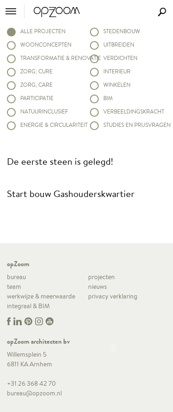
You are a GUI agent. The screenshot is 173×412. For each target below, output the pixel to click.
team (14, 286)
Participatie (37, 98)
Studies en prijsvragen (134, 124)
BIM (108, 98)
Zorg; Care (36, 84)
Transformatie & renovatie (51, 57)
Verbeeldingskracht (133, 111)
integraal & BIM (28, 306)
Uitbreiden (118, 44)
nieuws (97, 286)
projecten (101, 277)
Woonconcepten (46, 44)
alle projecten (43, 31)
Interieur (117, 71)
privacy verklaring (112, 296)
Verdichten (120, 57)
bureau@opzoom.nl (34, 393)
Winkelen (117, 84)
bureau (16, 277)
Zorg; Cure (36, 71)
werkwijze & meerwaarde (41, 296)
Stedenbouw (121, 31)
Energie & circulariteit (51, 124)
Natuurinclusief (44, 111)
